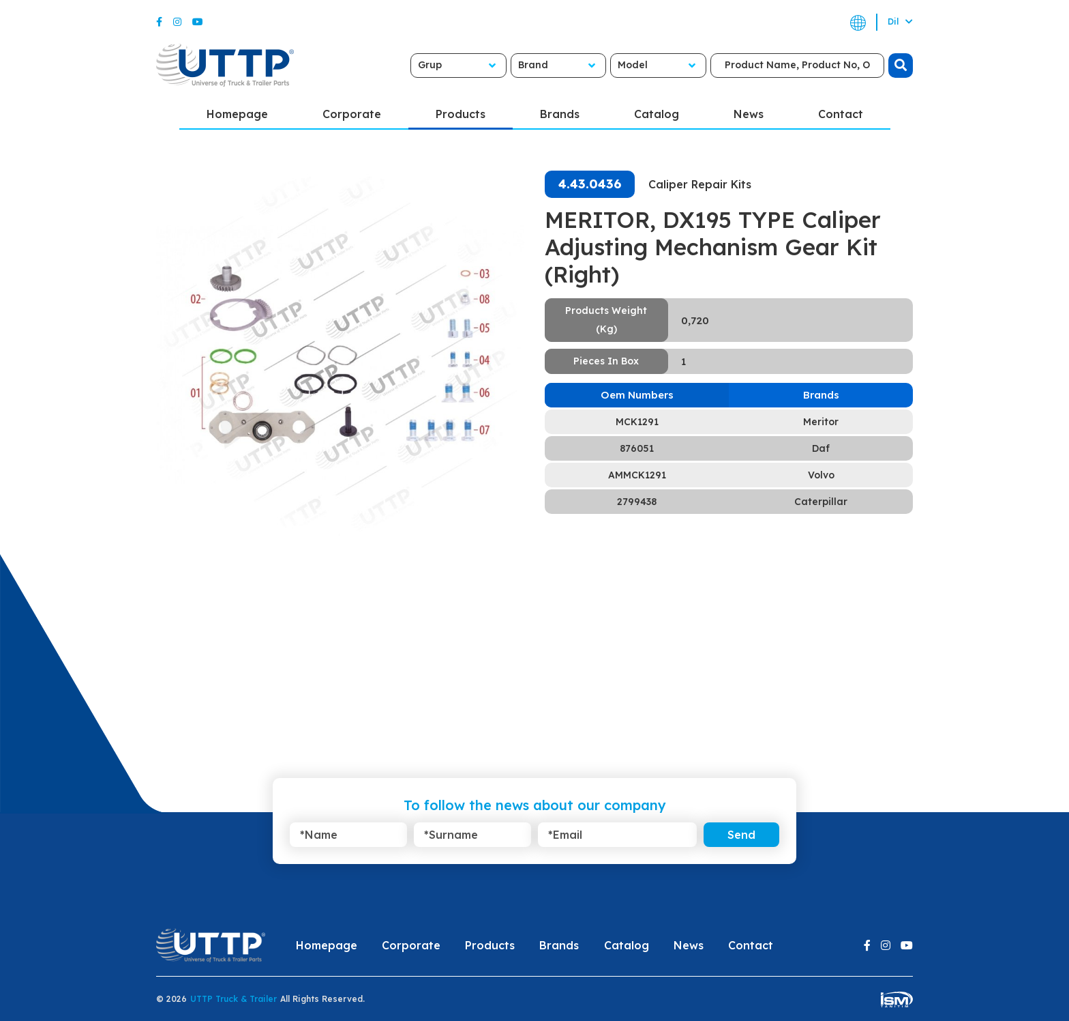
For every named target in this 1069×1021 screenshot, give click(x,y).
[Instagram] (177, 22)
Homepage (237, 114)
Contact (840, 114)
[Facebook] (159, 22)
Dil (900, 21)
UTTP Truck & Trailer (233, 999)
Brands (559, 114)
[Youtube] (197, 22)
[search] (888, 65)
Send (741, 835)
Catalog (656, 114)
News (749, 114)
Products (460, 114)
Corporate (351, 114)
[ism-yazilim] (897, 999)
